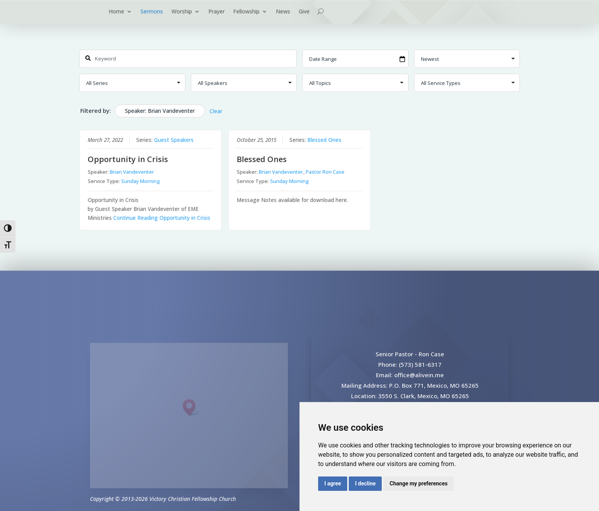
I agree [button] (332, 483)
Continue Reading (161, 217)
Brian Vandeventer (132, 171)
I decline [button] (365, 483)
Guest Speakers (174, 139)
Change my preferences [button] (418, 483)
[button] (192, 417)
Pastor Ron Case (325, 171)
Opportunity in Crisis (128, 159)
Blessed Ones (324, 139)
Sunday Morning (140, 181)
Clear (215, 111)
